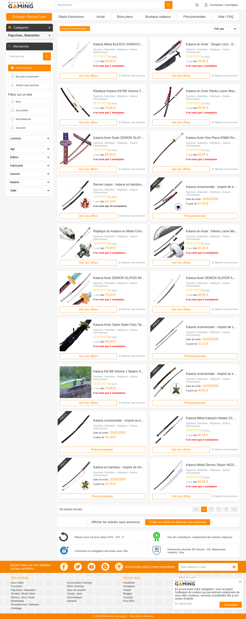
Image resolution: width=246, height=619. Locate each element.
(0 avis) (113, 56)
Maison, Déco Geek (22, 597)
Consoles (16, 586)
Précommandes (194, 16)
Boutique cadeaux (158, 16)
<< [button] (196, 509)
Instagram (129, 586)
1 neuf (96, 61)
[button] (29, 28)
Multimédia (17, 600)
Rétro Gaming (75, 586)
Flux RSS (128, 600)
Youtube (128, 597)
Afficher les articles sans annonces (115, 522)
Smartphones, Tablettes (25, 604)
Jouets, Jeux (74, 593)
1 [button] (204, 509)
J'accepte (230, 604)
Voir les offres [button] (88, 75)
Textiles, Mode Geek (23, 593)
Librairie (71, 600)
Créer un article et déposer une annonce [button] (177, 522)
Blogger (127, 593)
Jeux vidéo (17, 582)
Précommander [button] (195, 216)
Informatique (74, 597)
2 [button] (211, 509)
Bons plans (125, 16)
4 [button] (226, 509)
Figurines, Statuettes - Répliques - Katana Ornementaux (115, 51)
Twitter (127, 590)
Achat (100, 16)
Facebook (129, 582)
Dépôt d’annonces (71, 16)
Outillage (16, 608)
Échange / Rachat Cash (29, 16)
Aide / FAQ (225, 16)
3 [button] (218, 509)
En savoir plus (183, 603)
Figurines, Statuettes (23, 590)
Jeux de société (76, 590)
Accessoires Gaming (79, 582)
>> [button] (234, 509)
